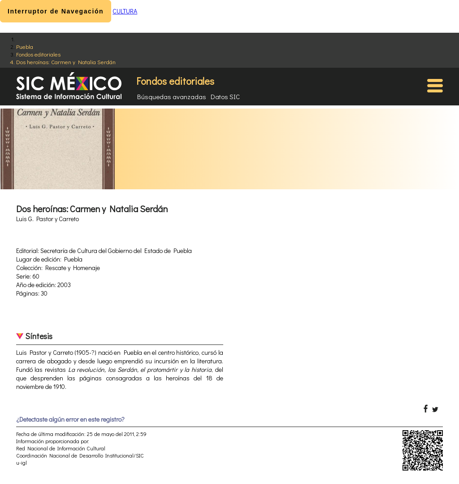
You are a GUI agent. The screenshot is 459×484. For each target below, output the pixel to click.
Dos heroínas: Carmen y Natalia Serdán (66, 61)
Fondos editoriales (38, 54)
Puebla (24, 46)
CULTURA (125, 11)
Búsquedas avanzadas (171, 96)
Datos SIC (225, 96)
